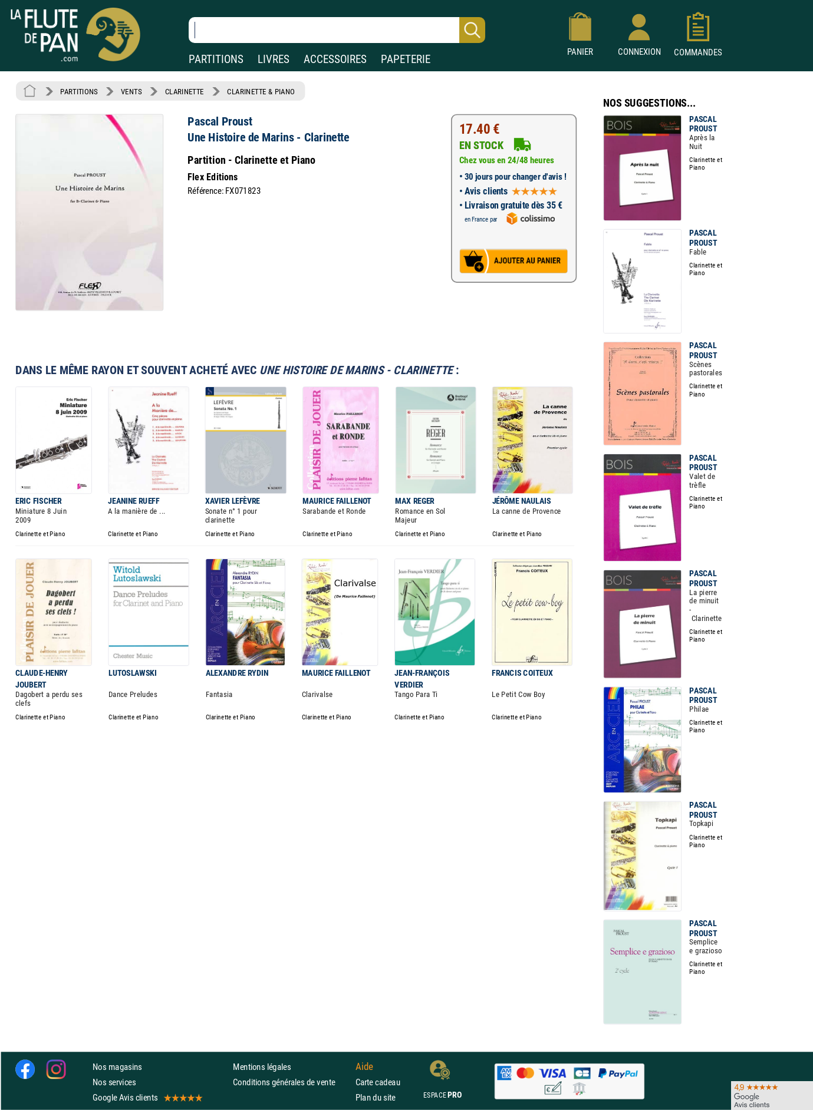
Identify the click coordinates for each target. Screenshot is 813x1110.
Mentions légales (262, 1067)
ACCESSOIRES (335, 59)
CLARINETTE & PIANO (261, 91)
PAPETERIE (405, 59)
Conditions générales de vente (291, 1082)
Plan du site (376, 1097)
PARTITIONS (216, 59)
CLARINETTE (184, 91)
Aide (364, 1066)
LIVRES (273, 59)
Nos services (114, 1082)
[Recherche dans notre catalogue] (337, 30)
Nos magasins (117, 1067)
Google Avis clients (147, 1097)
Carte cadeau (378, 1082)
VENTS (131, 91)
